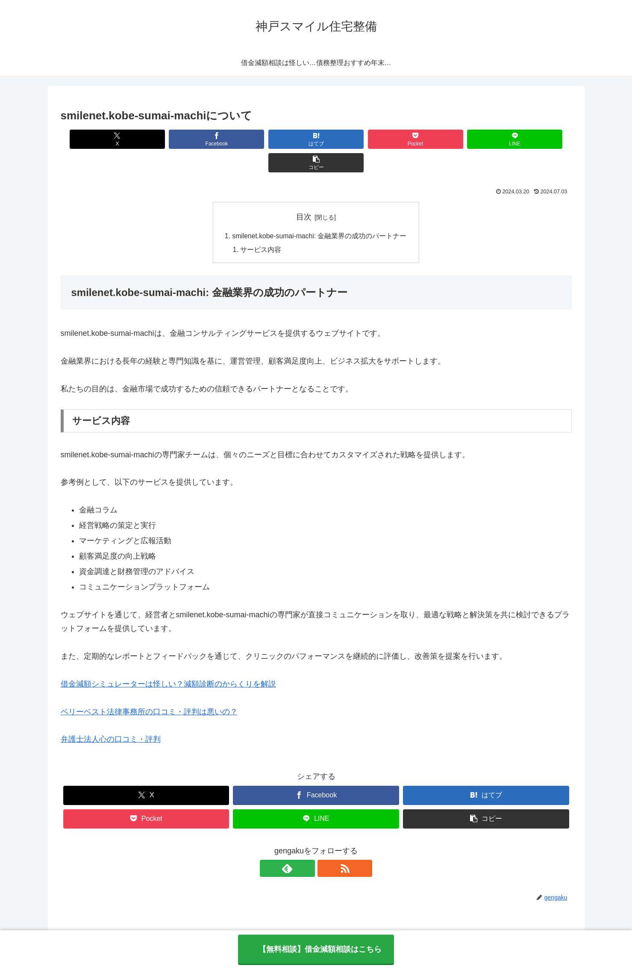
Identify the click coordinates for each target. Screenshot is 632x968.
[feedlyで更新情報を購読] (306, 845)
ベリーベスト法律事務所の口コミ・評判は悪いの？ (149, 689)
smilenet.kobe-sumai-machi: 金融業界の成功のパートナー (319, 212)
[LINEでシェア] (444, 139)
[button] (530, 139)
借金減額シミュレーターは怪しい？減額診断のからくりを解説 (168, 661)
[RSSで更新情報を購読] (326, 845)
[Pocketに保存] (359, 139)
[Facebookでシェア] (187, 139)
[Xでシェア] (101, 139)
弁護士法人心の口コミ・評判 (111, 716)
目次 (304, 193)
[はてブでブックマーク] (273, 139)
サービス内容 (259, 227)
